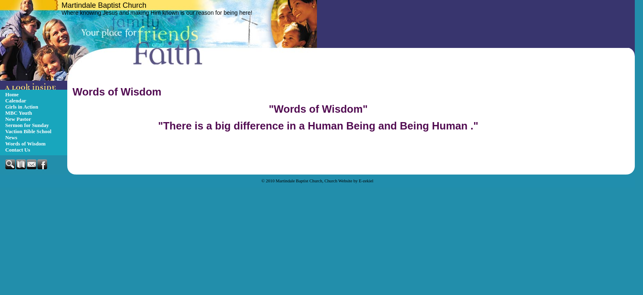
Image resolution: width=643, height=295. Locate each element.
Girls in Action (21, 107)
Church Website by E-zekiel (348, 181)
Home (12, 95)
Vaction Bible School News (28, 135)
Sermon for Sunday (27, 125)
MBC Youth (18, 113)
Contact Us (17, 150)
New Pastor (18, 119)
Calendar (15, 101)
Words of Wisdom (25, 144)
